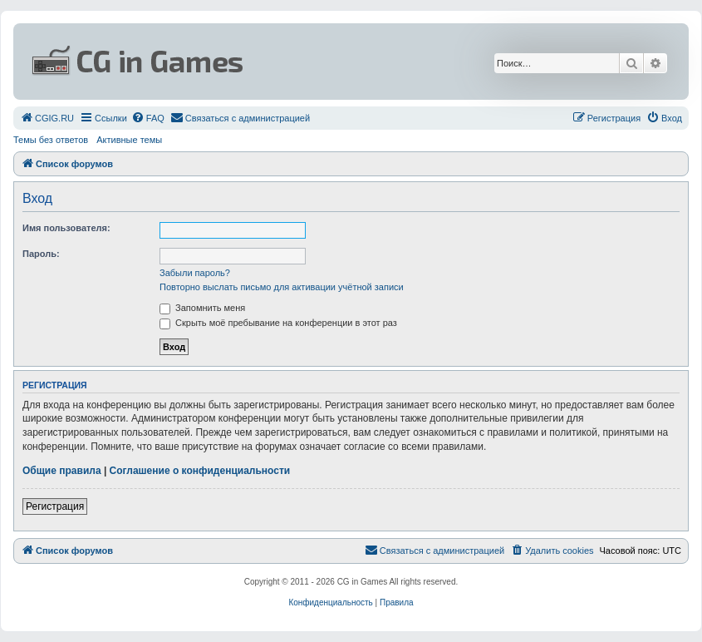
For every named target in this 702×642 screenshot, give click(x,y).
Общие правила (61, 471)
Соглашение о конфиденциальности (200, 471)
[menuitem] (47, 118)
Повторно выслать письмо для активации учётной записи (282, 287)
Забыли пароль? (195, 273)
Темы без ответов (50, 140)
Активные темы (129, 140)
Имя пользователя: (66, 228)
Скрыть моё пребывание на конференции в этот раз (278, 323)
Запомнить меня (202, 308)
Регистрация (55, 506)
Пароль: (41, 254)
